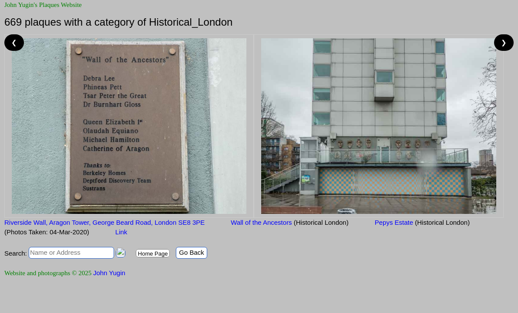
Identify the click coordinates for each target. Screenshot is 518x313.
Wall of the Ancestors (289, 222)
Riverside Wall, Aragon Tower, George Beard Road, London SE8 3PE (104, 222)
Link (121, 232)
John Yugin (109, 272)
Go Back (191, 252)
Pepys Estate (422, 222)
